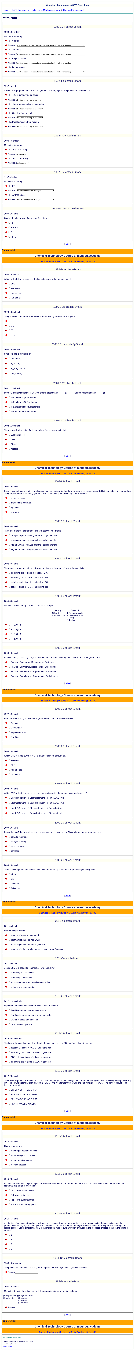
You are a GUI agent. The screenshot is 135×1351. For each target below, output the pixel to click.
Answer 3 (12, 63)
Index (67, 244)
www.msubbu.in (7, 1346)
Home (6, 10)
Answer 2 (12, 54)
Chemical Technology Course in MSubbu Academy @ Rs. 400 (67, 261)
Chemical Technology (73, 10)
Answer (11, 1272)
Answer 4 (12, 72)
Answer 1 (12, 45)
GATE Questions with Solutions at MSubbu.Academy (36, 10)
